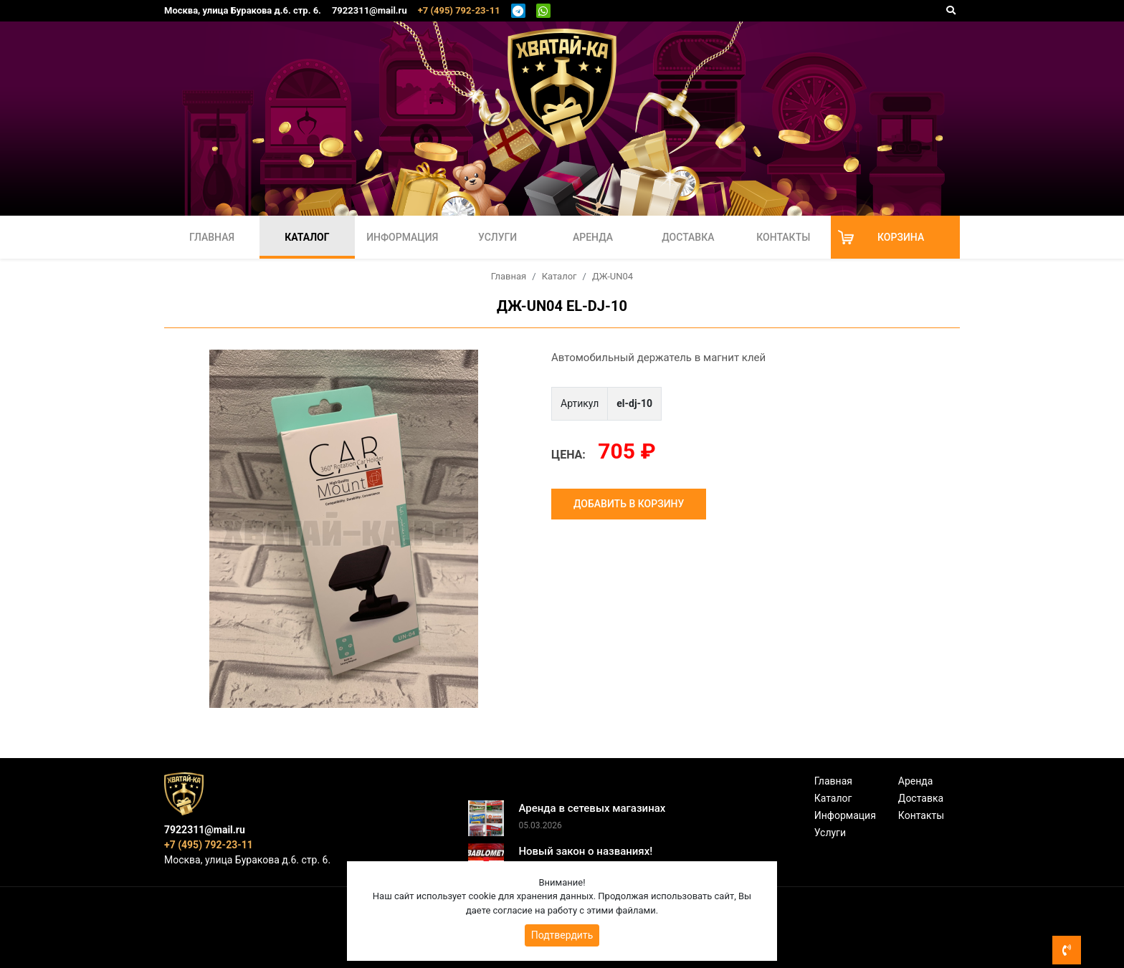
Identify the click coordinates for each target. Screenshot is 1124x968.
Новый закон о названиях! (585, 851)
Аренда (593, 237)
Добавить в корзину (628, 503)
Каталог (307, 237)
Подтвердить (562, 935)
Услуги (497, 237)
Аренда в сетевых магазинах (591, 808)
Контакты (783, 237)
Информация (402, 237)
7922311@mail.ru (369, 10)
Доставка (688, 237)
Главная (211, 237)
